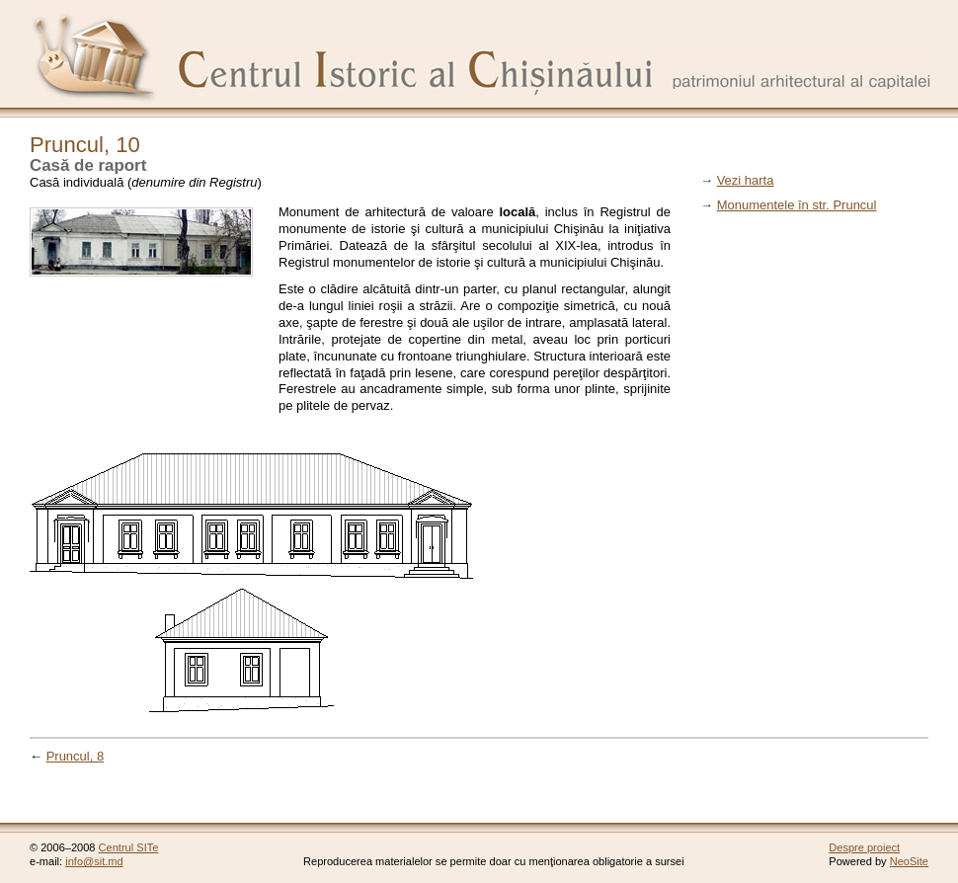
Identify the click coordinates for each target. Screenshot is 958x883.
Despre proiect (864, 847)
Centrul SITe (129, 847)
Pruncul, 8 (75, 756)
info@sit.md (94, 861)
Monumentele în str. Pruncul (797, 205)
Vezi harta (745, 180)
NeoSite (909, 861)
